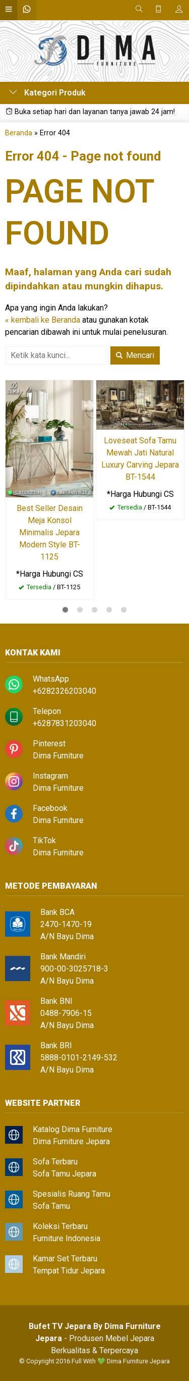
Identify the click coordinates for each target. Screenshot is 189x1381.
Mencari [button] (135, 355)
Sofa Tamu (51, 1206)
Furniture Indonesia (66, 1238)
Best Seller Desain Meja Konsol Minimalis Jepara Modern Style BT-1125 (50, 532)
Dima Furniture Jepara (71, 1141)
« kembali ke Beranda (42, 320)
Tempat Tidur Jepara (69, 1270)
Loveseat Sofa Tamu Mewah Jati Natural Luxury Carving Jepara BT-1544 (140, 459)
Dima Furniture (58, 755)
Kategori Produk (47, 92)
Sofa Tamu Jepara (64, 1174)
